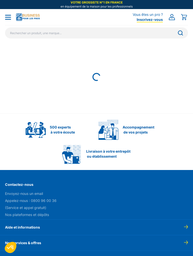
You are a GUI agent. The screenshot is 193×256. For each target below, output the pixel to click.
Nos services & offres (23, 243)
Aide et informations (22, 227)
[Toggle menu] (8, 17)
